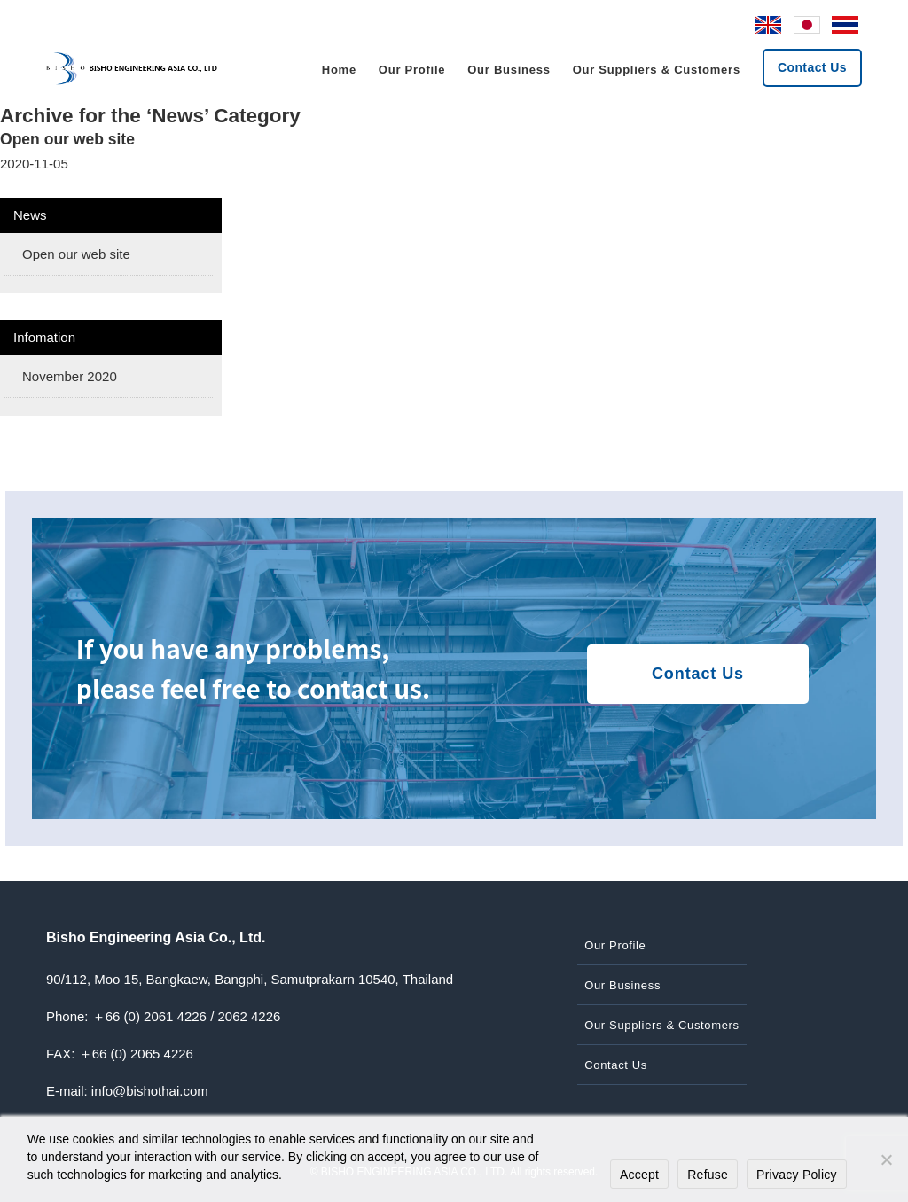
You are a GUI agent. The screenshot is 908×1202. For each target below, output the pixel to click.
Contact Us (812, 67)
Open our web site (67, 139)
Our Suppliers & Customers (656, 69)
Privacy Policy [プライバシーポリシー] (796, 1174)
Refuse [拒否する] (707, 1174)
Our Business (509, 69)
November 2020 (69, 376)
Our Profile (412, 69)
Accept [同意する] (639, 1174)
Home (339, 69)
